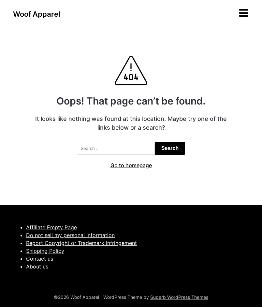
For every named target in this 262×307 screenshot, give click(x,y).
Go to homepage (131, 165)
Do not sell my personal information (70, 235)
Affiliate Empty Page (51, 227)
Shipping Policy (45, 251)
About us (37, 266)
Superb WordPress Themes (179, 297)
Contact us (39, 258)
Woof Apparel (36, 14)
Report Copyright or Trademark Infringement (81, 243)
